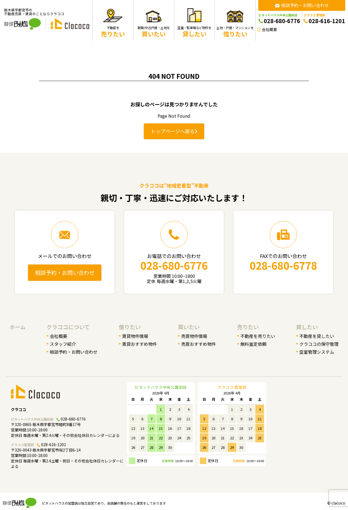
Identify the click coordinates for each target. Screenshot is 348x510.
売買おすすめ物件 (198, 344)
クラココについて (68, 327)
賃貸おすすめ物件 (139, 344)
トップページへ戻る (174, 131)
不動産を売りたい (257, 336)
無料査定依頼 (253, 344)
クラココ (18, 409)
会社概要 (58, 336)
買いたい (189, 327)
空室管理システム (316, 352)
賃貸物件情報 (135, 336)
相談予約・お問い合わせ (65, 272)
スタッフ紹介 (63, 344)
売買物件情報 (194, 336)
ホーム (18, 327)
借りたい (130, 327)
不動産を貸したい (316, 336)
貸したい (307, 327)
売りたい (248, 327)
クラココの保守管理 (318, 344)
